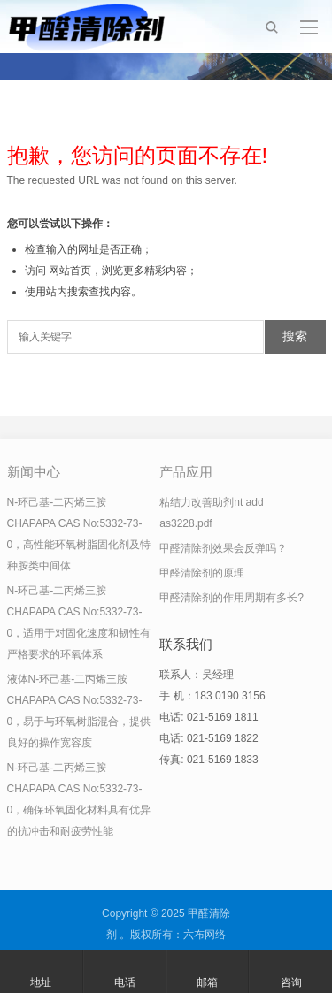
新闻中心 (33, 471)
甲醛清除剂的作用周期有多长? (231, 598)
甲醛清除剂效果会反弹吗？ (223, 548)
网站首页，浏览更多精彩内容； (123, 270)
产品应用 (185, 471)
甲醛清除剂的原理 (201, 573)
